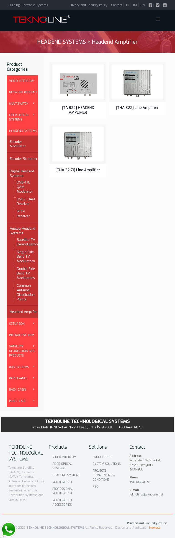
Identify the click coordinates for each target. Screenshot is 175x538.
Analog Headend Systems (22, 230)
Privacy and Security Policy (88, 5)
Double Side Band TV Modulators (26, 273)
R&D (96, 486)
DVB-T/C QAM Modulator (25, 187)
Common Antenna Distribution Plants (26, 292)
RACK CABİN (17, 390)
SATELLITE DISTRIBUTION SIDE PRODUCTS (22, 350)
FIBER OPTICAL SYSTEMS (19, 117)
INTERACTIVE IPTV (21, 335)
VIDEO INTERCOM (21, 81)
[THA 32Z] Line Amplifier (137, 107)
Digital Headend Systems (22, 173)
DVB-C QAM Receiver (26, 201)
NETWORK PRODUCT (23, 92)
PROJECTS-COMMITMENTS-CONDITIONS (104, 475)
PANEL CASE (17, 401)
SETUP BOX (17, 324)
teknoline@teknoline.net (146, 494)
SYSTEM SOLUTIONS (107, 464)
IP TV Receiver (23, 213)
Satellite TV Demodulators (26, 241)
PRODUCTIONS (102, 457)
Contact (116, 5)
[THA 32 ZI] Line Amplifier (78, 170)
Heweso (155, 528)
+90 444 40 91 (130, 427)
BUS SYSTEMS (19, 367)
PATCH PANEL (18, 378)
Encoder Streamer (24, 158)
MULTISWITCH (18, 104)
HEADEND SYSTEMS (23, 131)
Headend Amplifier (24, 311)
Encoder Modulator (18, 143)
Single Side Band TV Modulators (26, 256)
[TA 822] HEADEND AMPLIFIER (78, 110)
